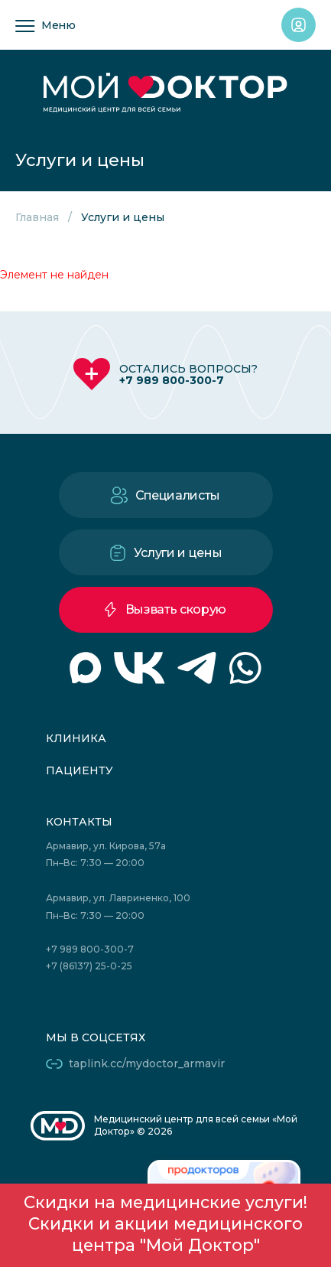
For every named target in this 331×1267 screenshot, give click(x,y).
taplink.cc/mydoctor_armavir (147, 1063)
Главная (37, 217)
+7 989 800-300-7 (171, 380)
